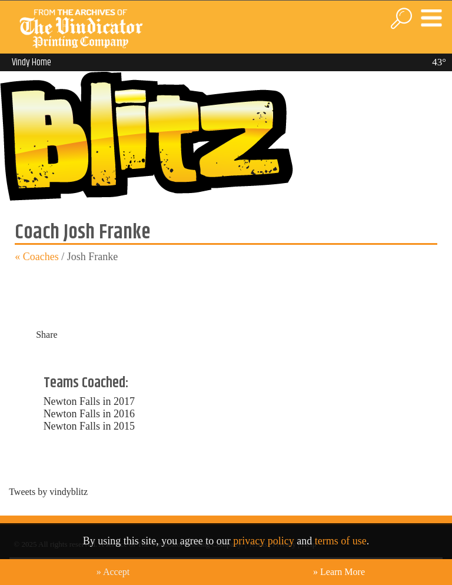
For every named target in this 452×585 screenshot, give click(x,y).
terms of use (341, 541)
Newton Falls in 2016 (89, 414)
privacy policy (263, 541)
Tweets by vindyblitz (48, 492)
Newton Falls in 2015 (89, 426)
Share (46, 335)
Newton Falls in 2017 (89, 401)
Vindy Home (31, 62)
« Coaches (36, 256)
